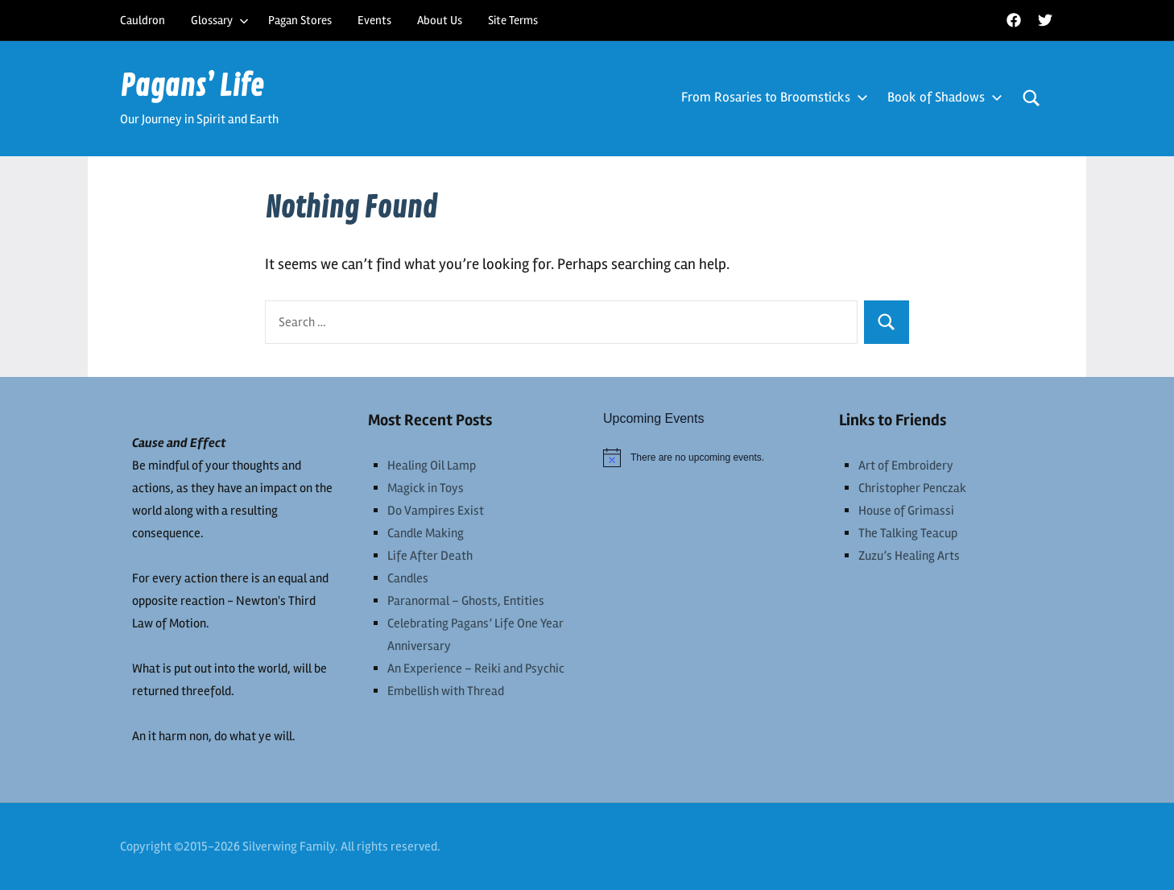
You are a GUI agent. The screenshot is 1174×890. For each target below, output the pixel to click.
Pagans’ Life (192, 86)
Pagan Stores (300, 20)
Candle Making (425, 533)
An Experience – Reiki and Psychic (475, 668)
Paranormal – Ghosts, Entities (465, 601)
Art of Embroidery (905, 465)
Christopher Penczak (912, 488)
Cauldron (142, 20)
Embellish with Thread (445, 691)
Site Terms (513, 20)
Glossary (220, 20)
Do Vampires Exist (435, 511)
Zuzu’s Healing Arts (909, 556)
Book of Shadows (941, 97)
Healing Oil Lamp (431, 465)
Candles (407, 578)
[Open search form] (1031, 98)
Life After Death (430, 556)
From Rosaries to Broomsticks (771, 97)
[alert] (705, 457)
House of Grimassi (906, 511)
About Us (439, 20)
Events (374, 20)
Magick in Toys (425, 488)
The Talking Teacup (907, 533)
